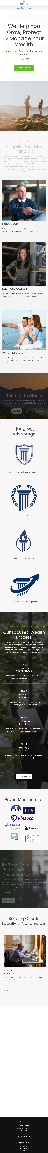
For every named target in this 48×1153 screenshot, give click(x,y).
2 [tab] (19, 998)
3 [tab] (23, 998)
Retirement (24, 1146)
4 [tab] (28, 998)
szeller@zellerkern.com (24, 1136)
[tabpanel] (25, 965)
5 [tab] (32, 998)
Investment (24, 1148)
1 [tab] (15, 998)
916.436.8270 (26, 1125)
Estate (24, 1151)
